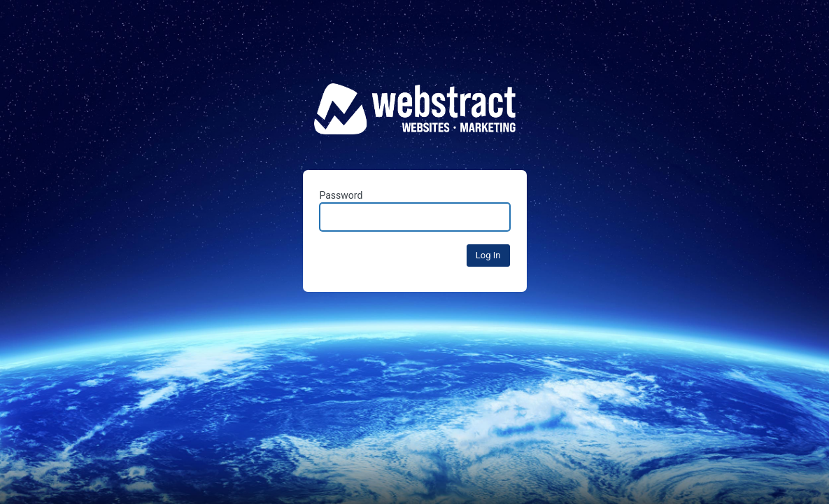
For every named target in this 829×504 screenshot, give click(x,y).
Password (415, 210)
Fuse (415, 118)
